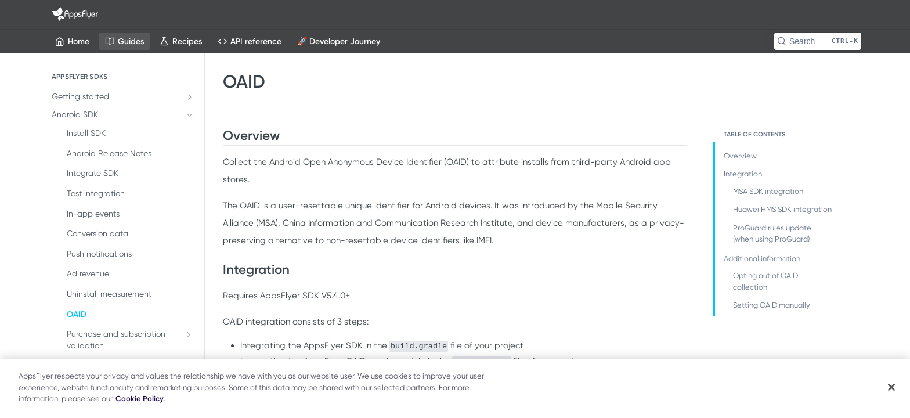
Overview (740, 156)
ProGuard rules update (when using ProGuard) (772, 234)
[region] (455, 388)
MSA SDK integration (768, 191)
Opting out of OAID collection (765, 281)
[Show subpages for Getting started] (189, 97)
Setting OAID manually (771, 305)
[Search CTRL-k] (817, 41)
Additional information (762, 258)
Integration (743, 174)
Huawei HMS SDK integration (782, 209)
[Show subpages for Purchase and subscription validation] (188, 334)
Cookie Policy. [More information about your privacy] (140, 398)
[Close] (891, 387)
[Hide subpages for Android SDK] (189, 115)
